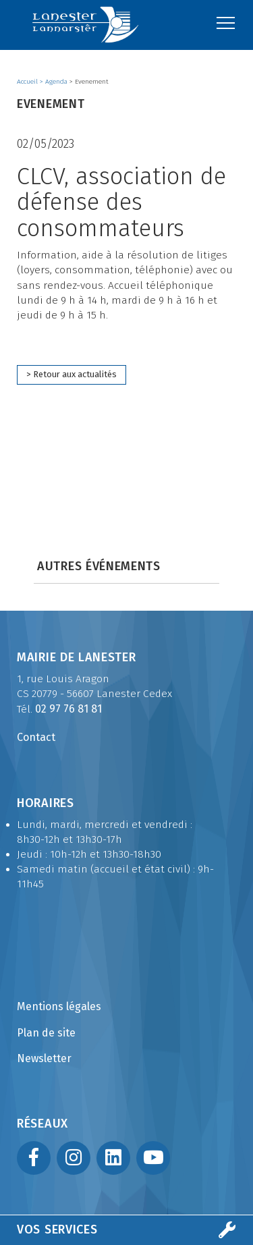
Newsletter (44, 1058)
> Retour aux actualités (71, 374)
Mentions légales (59, 1006)
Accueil (28, 82)
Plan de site (46, 1032)
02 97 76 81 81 (68, 708)
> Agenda (54, 82)
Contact (36, 737)
